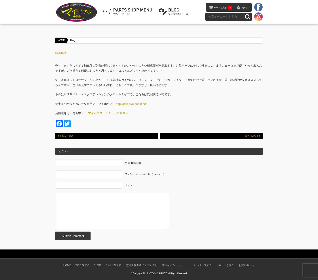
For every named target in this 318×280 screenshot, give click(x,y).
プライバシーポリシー (175, 265)
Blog (72, 40)
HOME (61, 40)
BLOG (174, 12)
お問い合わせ (247, 265)
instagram (258, 16)
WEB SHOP (82, 265)
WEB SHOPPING (128, 12)
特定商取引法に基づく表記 (141, 265)
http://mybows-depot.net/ (131, 103)
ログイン (245, 7)
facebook (258, 7)
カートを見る (223, 8)
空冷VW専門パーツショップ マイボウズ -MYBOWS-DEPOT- (77, 12)
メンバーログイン (203, 265)
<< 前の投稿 (65, 136)
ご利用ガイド (113, 265)
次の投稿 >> (253, 136)
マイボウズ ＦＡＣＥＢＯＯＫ (108, 113)
